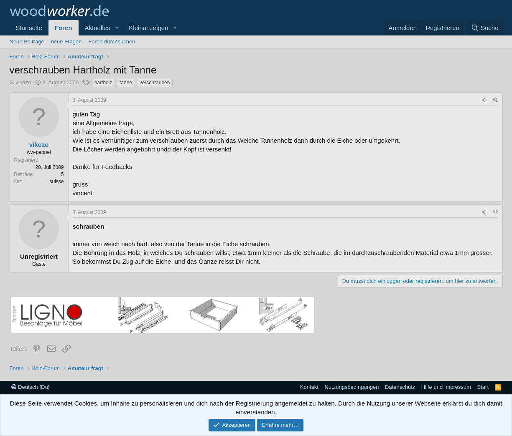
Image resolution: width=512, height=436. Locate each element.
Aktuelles (97, 27)
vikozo (23, 82)
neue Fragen (66, 41)
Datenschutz (400, 387)
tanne (126, 83)
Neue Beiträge (27, 41)
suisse (56, 181)
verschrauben (155, 83)
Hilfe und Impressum (446, 387)
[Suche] (485, 27)
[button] (116, 27)
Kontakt (309, 387)
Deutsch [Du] (30, 387)
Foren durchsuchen (111, 41)
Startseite (29, 27)
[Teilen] (484, 100)
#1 (495, 100)
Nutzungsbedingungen (351, 387)
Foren (63, 27)
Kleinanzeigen (148, 27)
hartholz (103, 83)
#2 (495, 212)
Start (483, 387)
